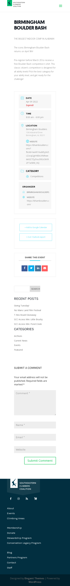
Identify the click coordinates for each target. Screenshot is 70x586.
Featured (18, 349)
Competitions (34, 176)
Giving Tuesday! (21, 305)
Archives (18, 336)
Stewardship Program (19, 538)
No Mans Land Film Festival (27, 310)
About (10, 508)
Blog (9, 552)
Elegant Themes (34, 578)
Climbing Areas (16, 518)
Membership (14, 527)
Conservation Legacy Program (24, 543)
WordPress (35, 582)
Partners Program (17, 557)
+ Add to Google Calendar (36, 227)
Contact (11, 562)
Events (17, 345)
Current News (20, 340)
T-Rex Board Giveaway (25, 314)
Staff (9, 567)
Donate (11, 532)
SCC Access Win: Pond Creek (28, 324)
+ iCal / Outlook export (35, 237)
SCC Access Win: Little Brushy (28, 319)
